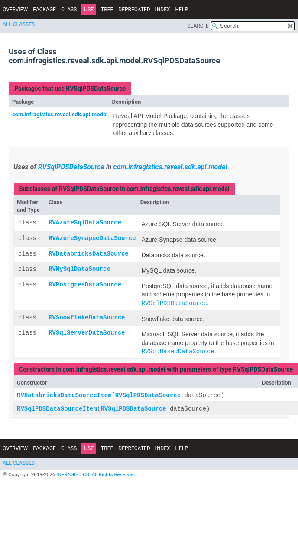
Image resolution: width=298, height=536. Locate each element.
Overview (15, 10)
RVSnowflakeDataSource (87, 318)
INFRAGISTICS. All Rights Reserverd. (97, 475)
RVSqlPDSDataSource (96, 88)
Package (44, 10)
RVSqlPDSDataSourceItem (57, 409)
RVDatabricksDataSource (89, 254)
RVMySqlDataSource (79, 269)
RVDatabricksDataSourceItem (64, 395)
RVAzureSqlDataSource (85, 223)
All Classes (19, 24)
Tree (107, 10)
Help (181, 10)
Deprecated (134, 10)
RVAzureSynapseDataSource (92, 238)
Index (162, 10)
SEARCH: (198, 26)
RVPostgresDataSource (85, 285)
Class (69, 10)
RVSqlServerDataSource (87, 333)
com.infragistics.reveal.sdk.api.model (59, 114)
